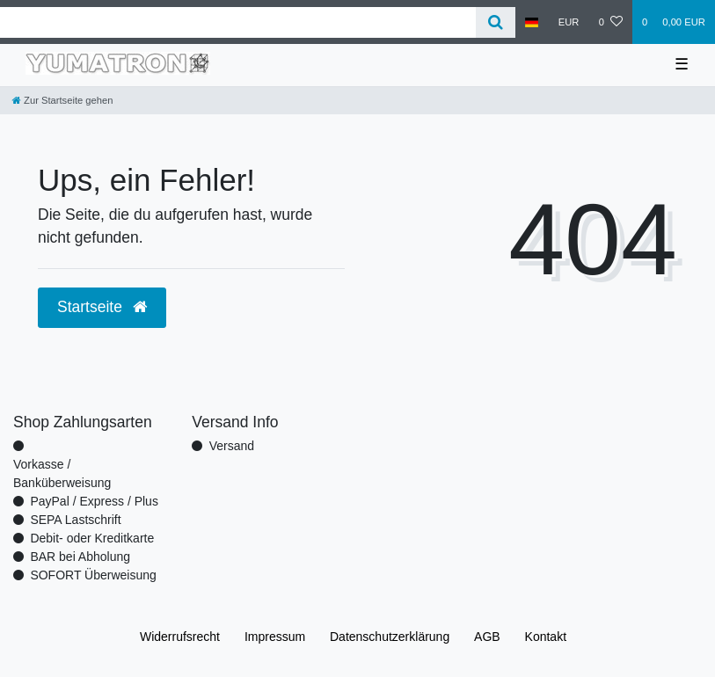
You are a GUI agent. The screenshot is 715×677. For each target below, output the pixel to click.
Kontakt (545, 637)
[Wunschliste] (610, 22)
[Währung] (569, 22)
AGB (487, 637)
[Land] (531, 22)
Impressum (274, 637)
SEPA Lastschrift (75, 520)
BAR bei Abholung (80, 557)
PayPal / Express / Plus (94, 501)
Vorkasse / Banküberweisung (62, 473)
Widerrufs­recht (180, 637)
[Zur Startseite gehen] (62, 100)
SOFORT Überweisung (93, 575)
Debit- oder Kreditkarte (92, 538)
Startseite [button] (102, 307)
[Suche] (495, 22)
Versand (231, 446)
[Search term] (238, 22)
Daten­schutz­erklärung (389, 637)
